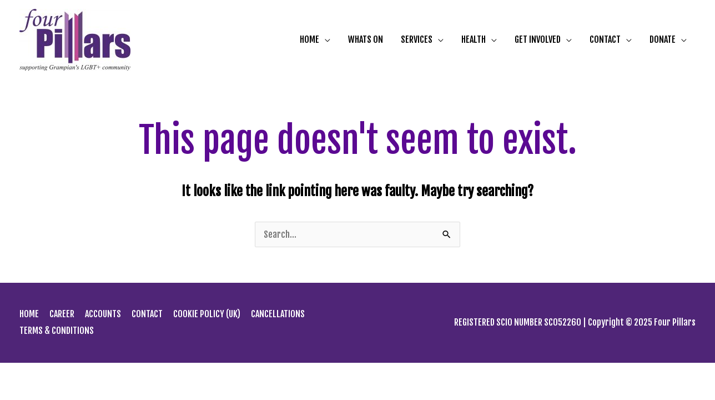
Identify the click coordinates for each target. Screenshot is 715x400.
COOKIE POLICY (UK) (206, 313)
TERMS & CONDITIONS (56, 330)
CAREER (61, 313)
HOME (309, 40)
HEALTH (473, 40)
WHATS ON (365, 40)
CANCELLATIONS (278, 313)
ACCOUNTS (103, 313)
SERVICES (416, 40)
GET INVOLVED (538, 40)
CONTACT (605, 40)
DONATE (662, 40)
